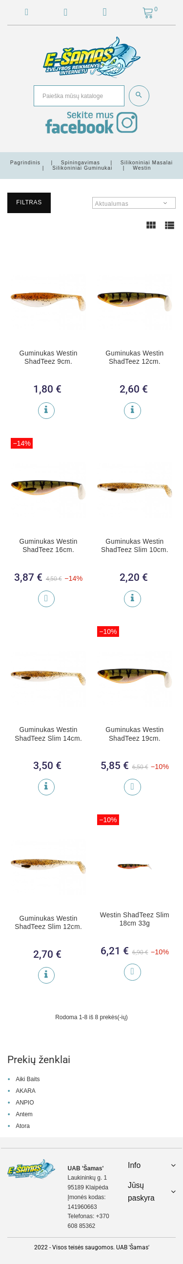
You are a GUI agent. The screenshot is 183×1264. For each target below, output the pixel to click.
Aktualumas (112, 203)
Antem (24, 1114)
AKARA (26, 1090)
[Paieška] (79, 95)
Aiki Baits (28, 1079)
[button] (105, 13)
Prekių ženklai (38, 1060)
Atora (23, 1126)
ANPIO (25, 1102)
